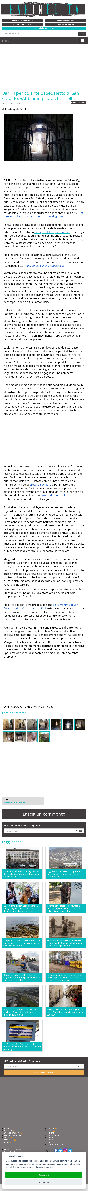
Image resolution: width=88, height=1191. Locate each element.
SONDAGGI (52, 1137)
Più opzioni (44, 1182)
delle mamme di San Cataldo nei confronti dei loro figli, (41, 606)
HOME (6, 1128)
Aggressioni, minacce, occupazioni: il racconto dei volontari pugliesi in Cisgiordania (64, 874)
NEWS (6, 1142)
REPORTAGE (9, 1140)
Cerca (81, 34)
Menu (5, 40)
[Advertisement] (44, 67)
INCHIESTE (8, 1131)
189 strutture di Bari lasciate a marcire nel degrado (43, 214)
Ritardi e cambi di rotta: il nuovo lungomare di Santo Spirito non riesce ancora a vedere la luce (21, 977)
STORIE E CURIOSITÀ (12, 1133)
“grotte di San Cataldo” (55, 495)
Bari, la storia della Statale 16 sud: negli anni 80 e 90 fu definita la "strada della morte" (20, 1012)
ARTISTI (7, 1137)
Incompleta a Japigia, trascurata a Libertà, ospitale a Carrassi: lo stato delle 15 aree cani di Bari (64, 908)
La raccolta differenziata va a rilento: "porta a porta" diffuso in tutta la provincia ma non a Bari (65, 977)
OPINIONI (51, 1128)
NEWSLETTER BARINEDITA (22, 825)
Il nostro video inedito (44, 1072)
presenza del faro (40, 484)
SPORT (50, 1131)
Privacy (50, 1142)
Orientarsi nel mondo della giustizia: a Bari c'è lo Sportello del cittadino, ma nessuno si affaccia (22, 874)
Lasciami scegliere (44, 1167)
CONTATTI (52, 1140)
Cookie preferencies (56, 1144)
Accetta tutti (44, 1175)
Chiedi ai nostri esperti (13, 1149)
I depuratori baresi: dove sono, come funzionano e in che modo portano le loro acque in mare (21, 943)
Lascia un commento (44, 814)
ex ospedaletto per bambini (52, 232)
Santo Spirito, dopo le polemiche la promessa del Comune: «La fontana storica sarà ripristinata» (64, 943)
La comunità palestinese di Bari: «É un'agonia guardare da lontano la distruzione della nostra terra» (20, 908)
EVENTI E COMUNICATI (12, 1135)
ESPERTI (51, 1133)
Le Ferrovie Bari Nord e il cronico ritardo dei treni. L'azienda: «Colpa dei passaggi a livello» (22, 1046)
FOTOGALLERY (53, 1135)
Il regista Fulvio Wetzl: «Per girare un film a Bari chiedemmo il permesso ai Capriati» (65, 1012)
